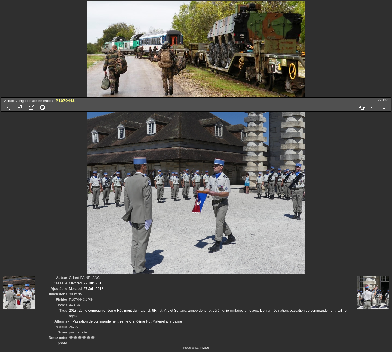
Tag (21, 101)
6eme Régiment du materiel (128, 310)
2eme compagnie (92, 310)
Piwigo (204, 347)
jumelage (251, 310)
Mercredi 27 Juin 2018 (86, 283)
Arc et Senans (175, 310)
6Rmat (157, 310)
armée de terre (199, 310)
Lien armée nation (39, 101)
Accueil (9, 101)
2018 (72, 310)
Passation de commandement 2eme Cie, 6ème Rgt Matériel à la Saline (127, 321)
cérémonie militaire (227, 310)
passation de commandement (312, 310)
